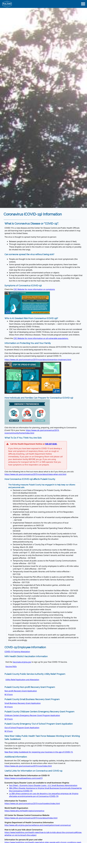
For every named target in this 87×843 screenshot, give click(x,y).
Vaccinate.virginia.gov (22, 662)
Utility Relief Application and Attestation (22, 679)
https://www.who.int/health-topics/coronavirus (24, 810)
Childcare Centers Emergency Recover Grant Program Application (32, 715)
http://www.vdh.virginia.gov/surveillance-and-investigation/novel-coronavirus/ (38, 825)
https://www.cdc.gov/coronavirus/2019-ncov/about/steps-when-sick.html (35, 474)
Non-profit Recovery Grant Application (21, 691)
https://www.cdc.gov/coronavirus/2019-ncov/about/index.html (31, 818)
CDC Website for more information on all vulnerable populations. (40, 338)
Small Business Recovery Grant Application (23, 703)
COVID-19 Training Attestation (17, 651)
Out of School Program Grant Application (22, 727)
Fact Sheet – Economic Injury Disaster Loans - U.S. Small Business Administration (43, 785)
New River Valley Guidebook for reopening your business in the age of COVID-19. (39, 752)
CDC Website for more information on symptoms (34, 289)
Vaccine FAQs (11, 666)
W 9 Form (9, 694)
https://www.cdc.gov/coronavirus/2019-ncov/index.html (28, 766)
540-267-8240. (51, 444)
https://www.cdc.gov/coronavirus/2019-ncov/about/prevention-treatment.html (38, 359)
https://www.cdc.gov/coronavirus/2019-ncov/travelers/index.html (32, 803)
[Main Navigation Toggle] (83, 3)
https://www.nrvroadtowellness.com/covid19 (23, 778)
